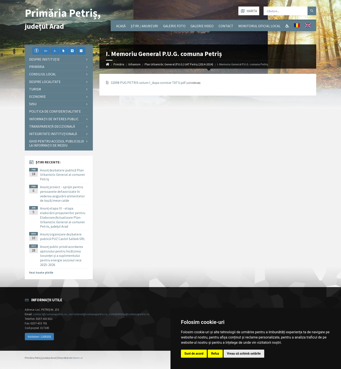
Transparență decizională (52, 126)
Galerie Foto (174, 26)
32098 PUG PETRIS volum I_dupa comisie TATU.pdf (148, 83)
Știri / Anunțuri (144, 26)
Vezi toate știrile (41, 272)
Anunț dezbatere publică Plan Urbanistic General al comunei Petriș (62, 174)
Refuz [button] (215, 353)
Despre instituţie (44, 59)
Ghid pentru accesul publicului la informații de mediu (56, 143)
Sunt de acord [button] (193, 353)
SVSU (33, 104)
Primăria (119, 64)
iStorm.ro (77, 357)
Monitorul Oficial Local (259, 26)
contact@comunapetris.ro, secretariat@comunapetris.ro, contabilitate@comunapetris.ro (91, 314)
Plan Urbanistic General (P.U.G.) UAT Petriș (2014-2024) (179, 64)
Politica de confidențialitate (55, 111)
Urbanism (134, 64)
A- (55, 51)
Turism (35, 89)
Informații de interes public (54, 119)
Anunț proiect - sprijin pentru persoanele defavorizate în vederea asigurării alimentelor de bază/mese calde (62, 194)
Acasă (121, 26)
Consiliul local (42, 74)
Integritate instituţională (53, 134)
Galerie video (202, 26)
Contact (226, 26)
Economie (37, 96)
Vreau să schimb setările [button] (244, 353)
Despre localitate (45, 82)
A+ (45, 51)
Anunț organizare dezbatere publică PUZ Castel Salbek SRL (62, 236)
